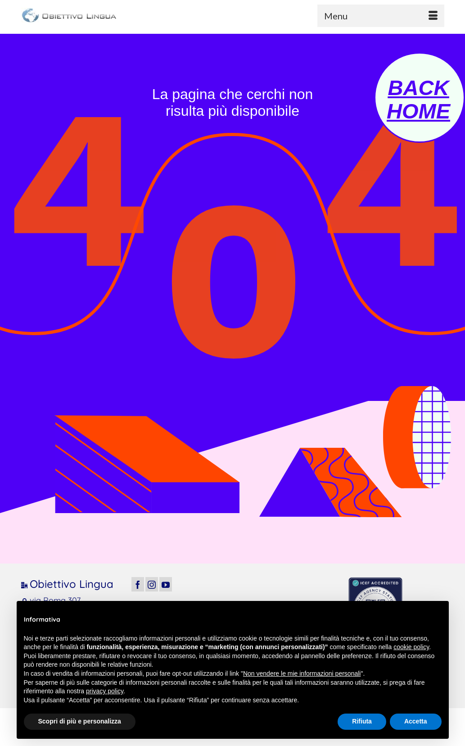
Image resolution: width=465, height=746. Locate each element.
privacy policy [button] (104, 691)
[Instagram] (151, 584)
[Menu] (380, 16)
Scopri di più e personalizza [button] (79, 721)
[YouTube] (165, 584)
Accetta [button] (415, 721)
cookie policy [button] (411, 646)
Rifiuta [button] (362, 721)
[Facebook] (137, 584)
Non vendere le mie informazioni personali (302, 673)
